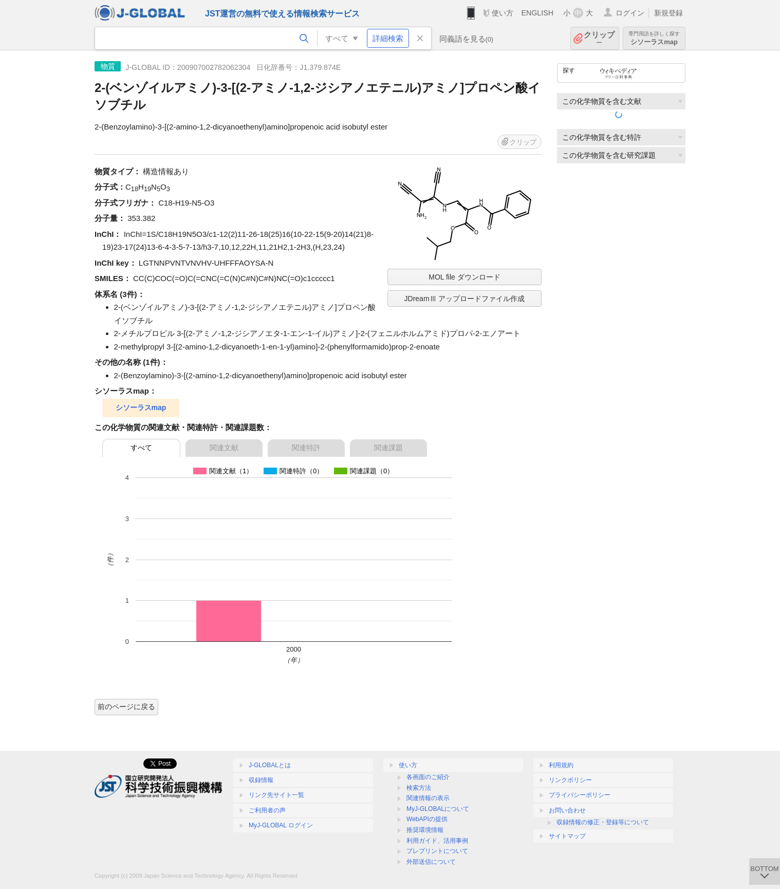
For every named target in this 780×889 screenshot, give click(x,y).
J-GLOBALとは (270, 765)
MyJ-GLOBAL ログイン (281, 825)
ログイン (630, 13)
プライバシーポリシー (579, 795)
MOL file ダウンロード (464, 277)
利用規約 (561, 765)
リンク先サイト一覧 (276, 795)
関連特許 (306, 447)
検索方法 (418, 787)
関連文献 (224, 447)
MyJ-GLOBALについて (437, 808)
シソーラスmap (654, 38)
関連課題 (388, 447)
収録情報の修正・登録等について (602, 822)
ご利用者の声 (267, 810)
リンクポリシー (570, 780)
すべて (141, 447)
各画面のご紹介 (428, 777)
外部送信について (431, 861)
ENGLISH (537, 13)
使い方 (502, 13)
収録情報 (261, 780)
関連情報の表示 (428, 798)
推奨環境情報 (424, 830)
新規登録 (668, 13)
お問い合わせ (567, 810)
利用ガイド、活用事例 (437, 840)
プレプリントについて (437, 851)
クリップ (599, 38)
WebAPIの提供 (427, 819)
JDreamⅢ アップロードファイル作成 (464, 298)
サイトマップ (567, 836)
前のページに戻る (126, 706)
